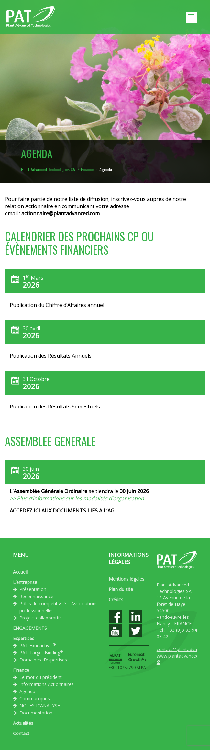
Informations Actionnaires (46, 684)
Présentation (32, 589)
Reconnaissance (36, 596)
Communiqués (34, 698)
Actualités (23, 723)
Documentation (35, 713)
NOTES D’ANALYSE (39, 705)
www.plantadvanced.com (183, 656)
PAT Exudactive (37, 645)
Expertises (23, 638)
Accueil (20, 572)
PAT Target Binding (41, 652)
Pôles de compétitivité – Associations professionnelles (58, 607)
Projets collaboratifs (40, 618)
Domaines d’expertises (43, 660)
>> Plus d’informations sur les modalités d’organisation (77, 498)
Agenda (27, 691)
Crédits (116, 600)
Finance (21, 670)
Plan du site (121, 589)
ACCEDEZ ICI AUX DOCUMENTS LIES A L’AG (62, 510)
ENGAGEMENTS (30, 628)
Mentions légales (126, 579)
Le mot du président (40, 677)
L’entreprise (25, 582)
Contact (21, 733)
